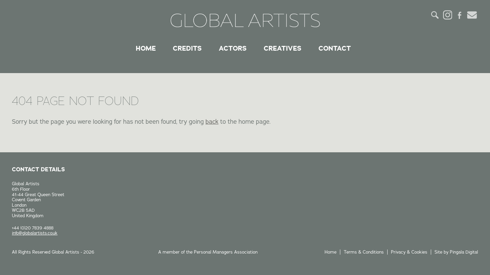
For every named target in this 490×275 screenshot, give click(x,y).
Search (435, 15)
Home (146, 48)
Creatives (282, 48)
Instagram (447, 15)
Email (472, 15)
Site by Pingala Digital (456, 252)
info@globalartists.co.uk (35, 233)
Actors (233, 48)
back (212, 121)
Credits (187, 48)
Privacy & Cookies (409, 252)
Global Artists (245, 20)
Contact (334, 48)
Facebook (460, 15)
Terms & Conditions (364, 252)
